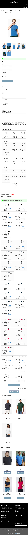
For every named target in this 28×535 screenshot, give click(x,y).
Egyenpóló (16, 510)
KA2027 (7, 414)
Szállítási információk (5, 511)
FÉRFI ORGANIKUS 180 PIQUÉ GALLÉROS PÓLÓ (7, 417)
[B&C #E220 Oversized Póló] (7, 465)
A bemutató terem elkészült (19, 513)
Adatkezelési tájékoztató (5, 507)
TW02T (7, 493)
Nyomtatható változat (23, 388)
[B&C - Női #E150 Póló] (7, 491)
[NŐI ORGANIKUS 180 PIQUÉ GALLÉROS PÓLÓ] (7, 437)
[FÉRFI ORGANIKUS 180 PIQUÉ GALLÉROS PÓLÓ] (7, 413)
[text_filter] (4, 7)
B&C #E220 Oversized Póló (7, 469)
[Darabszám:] (3, 74)
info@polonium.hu (19, 523)
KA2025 (20, 414)
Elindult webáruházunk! (19, 507)
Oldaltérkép (3, 517)
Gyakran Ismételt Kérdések (6, 518)
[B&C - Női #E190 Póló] (21, 491)
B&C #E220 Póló (21, 468)
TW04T (20, 493)
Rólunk (2, 510)
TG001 (7, 466)
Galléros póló (17, 511)
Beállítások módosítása (11, 533)
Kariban (3, 97)
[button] (7, 81)
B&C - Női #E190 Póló (21, 494)
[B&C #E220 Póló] (21, 465)
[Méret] (7, 66)
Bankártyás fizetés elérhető (19, 508)
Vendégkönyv (3, 520)
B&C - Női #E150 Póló (7, 494)
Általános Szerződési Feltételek (7, 508)
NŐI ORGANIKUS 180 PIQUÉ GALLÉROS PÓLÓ (7, 441)
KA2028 (7, 438)
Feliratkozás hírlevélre (5, 521)
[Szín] (7, 70)
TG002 (20, 466)
